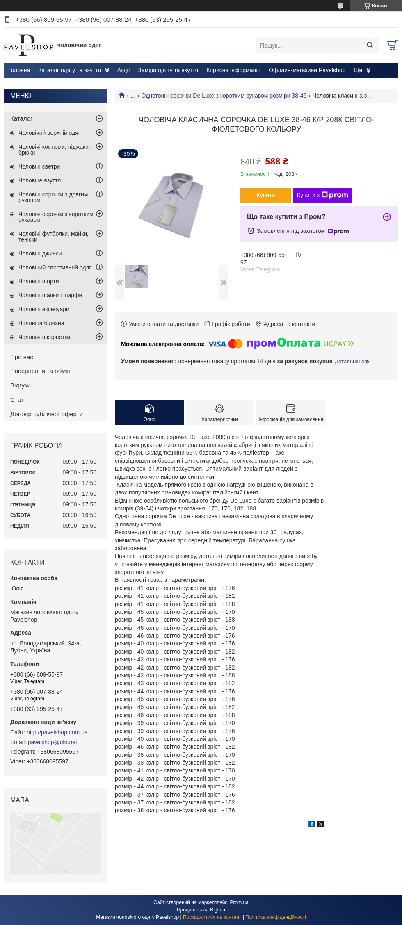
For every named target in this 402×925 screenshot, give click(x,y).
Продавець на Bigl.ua (201, 910)
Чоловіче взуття (39, 180)
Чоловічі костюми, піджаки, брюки (54, 150)
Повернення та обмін (40, 370)
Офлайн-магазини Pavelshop (307, 70)
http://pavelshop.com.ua (57, 732)
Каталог (21, 118)
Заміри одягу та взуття (168, 70)
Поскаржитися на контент (212, 917)
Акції (123, 70)
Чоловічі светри (39, 166)
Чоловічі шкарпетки (44, 337)
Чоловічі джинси (40, 253)
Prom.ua (239, 902)
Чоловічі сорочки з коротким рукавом (56, 217)
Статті (19, 399)
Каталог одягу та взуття (69, 70)
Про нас (21, 356)
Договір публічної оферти (46, 413)
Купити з (322, 195)
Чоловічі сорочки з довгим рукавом (53, 197)
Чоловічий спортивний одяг (54, 267)
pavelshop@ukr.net (52, 742)
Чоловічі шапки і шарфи (50, 295)
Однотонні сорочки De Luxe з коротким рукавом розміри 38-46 (224, 95)
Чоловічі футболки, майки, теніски (53, 236)
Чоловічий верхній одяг (49, 133)
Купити (266, 195)
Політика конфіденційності (275, 917)
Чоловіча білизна (41, 323)
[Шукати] (370, 45)
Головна (19, 70)
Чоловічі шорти (38, 281)
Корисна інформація (233, 70)
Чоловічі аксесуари (43, 309)
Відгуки (20, 385)
